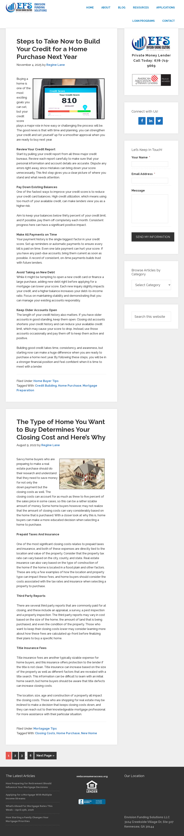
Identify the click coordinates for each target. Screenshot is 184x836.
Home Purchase (69, 385)
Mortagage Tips (45, 728)
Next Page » (45, 755)
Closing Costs (45, 733)
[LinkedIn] (150, 121)
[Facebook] (142, 121)
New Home (89, 733)
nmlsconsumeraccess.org (92, 776)
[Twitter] (159, 121)
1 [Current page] (8, 755)
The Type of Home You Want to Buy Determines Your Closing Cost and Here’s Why (61, 429)
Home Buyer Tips (46, 381)
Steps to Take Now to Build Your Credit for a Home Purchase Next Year (58, 48)
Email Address (143, 174)
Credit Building (46, 385)
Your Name (141, 157)
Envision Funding (33, 7)
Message (138, 190)
